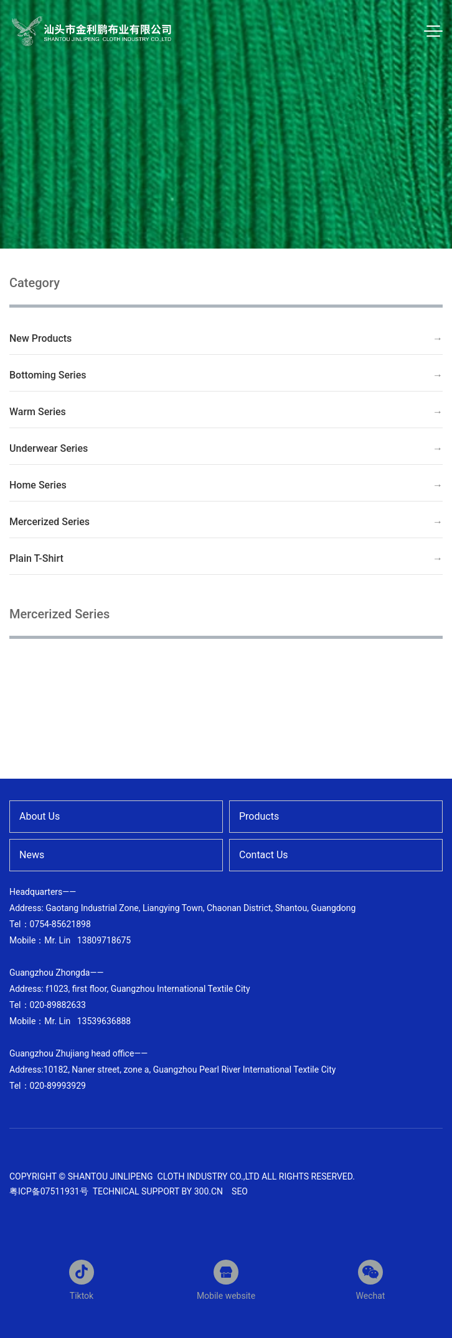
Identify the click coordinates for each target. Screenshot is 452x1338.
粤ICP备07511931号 (49, 1191)
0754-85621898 (60, 924)
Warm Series (37, 412)
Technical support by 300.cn (158, 1191)
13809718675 (104, 940)
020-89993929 (58, 1086)
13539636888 (104, 1021)
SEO (240, 1191)
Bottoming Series (48, 375)
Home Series (38, 485)
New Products (40, 338)
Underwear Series (48, 448)
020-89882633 (58, 1005)
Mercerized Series (49, 522)
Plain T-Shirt (36, 558)
